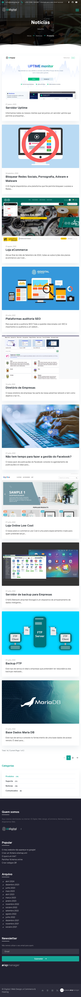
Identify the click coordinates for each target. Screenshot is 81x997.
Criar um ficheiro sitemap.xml (14, 853)
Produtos (12, 776)
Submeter (40, 958)
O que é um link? (9, 856)
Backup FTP (14, 663)
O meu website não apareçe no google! (18, 849)
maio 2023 (10, 891)
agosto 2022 (11, 914)
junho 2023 (10, 888)
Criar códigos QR (9, 862)
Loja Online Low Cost (19, 525)
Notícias (39, 36)
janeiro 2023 (11, 901)
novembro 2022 (12, 904)
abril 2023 (10, 894)
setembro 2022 (12, 910)
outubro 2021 (11, 927)
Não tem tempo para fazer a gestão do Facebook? (38, 456)
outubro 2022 (11, 907)
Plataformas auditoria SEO (23, 319)
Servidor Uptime (16, 108)
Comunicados (14, 790)
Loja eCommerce (17, 250)
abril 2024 (10, 881)
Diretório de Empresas (20, 387)
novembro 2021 (12, 923)
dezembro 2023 (12, 884)
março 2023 (11, 897)
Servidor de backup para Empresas (29, 594)
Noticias (12, 786)
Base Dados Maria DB (20, 732)
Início (29, 36)
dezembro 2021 (12, 920)
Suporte (12, 781)
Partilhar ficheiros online (12, 859)
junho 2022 (10, 917)
